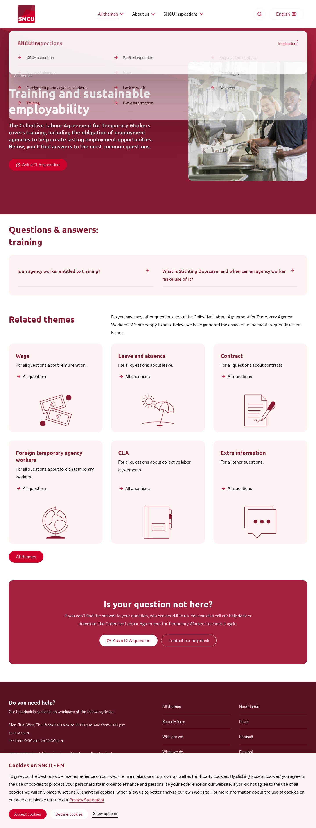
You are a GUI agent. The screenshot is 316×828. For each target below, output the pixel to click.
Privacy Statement (86, 800)
